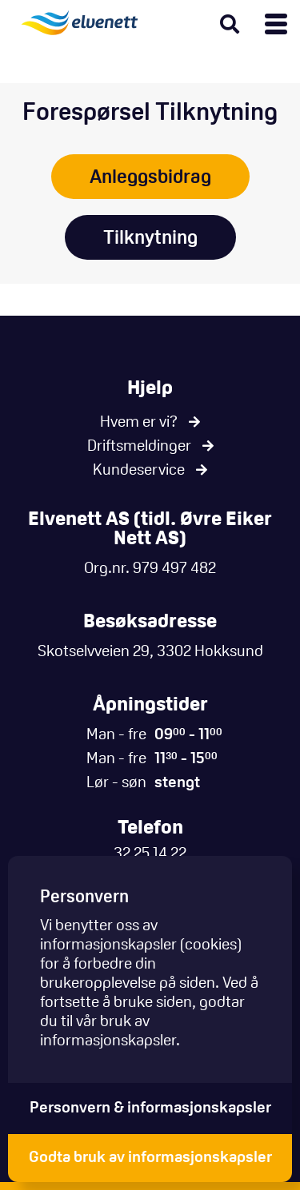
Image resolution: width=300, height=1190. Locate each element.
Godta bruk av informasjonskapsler (150, 1158)
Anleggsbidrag (150, 178)
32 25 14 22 (150, 854)
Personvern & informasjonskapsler (150, 1108)
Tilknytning (150, 239)
